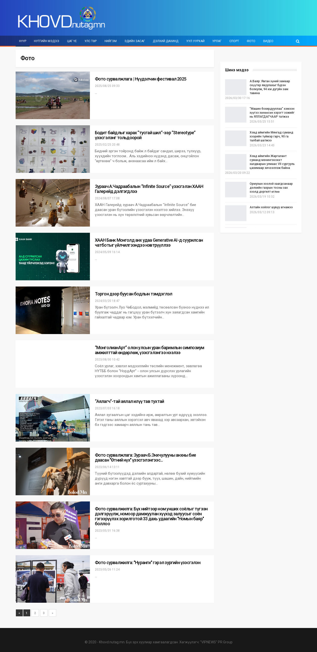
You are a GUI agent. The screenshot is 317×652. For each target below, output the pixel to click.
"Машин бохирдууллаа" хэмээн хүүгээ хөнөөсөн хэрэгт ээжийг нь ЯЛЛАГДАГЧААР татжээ (272, 112)
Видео (268, 41)
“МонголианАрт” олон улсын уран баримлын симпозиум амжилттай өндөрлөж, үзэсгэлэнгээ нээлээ (149, 350)
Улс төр (90, 41)
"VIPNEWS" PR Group (216, 642)
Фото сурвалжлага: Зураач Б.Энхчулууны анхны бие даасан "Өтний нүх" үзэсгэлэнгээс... (145, 457)
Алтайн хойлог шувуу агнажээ (271, 207)
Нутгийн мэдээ (46, 41)
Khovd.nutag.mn (112, 642)
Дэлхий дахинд (165, 41)
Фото (251, 41)
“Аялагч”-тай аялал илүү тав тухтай (129, 401)
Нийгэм (111, 41)
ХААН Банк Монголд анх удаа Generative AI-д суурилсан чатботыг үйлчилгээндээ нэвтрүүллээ (149, 242)
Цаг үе (72, 41)
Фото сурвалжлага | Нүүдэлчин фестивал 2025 (140, 78)
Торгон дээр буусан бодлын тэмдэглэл (133, 293)
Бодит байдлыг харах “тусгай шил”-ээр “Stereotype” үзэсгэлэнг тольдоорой (145, 135)
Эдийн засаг (134, 41)
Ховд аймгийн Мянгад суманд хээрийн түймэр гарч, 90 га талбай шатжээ (271, 136)
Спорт (234, 41)
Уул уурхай (195, 41)
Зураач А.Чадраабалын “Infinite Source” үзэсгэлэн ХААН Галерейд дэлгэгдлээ (149, 189)
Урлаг (216, 41)
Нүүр (22, 41)
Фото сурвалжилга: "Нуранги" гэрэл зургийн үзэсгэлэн (147, 562)
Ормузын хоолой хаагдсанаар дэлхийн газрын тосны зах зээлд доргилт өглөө (271, 187)
